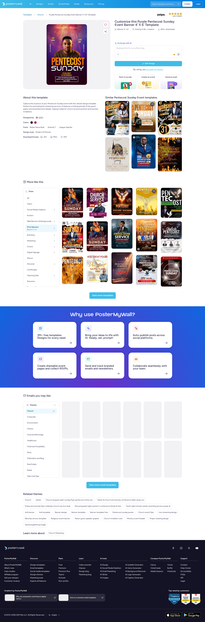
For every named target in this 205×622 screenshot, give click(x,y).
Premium (62, 568)
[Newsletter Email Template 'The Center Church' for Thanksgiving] (173, 459)
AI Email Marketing (108, 571)
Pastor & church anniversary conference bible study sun (120, 500)
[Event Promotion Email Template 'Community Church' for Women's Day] (132, 420)
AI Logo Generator (133, 574)
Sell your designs (11, 578)
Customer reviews (12, 581)
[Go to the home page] (11, 4)
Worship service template (35, 518)
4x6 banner (29, 512)
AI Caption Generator (134, 578)
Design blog (84, 571)
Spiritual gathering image (35, 525)
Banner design (61, 512)
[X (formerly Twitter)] (189, 548)
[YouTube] (197, 548)
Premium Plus (64, 571)
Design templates (37, 565)
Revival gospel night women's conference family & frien (98, 506)
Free (60, 565)
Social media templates (40, 571)
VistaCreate (155, 568)
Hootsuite (171, 571)
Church (28, 500)
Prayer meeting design (159, 518)
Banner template (78, 512)
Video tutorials (85, 565)
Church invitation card (113, 518)
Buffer (170, 568)
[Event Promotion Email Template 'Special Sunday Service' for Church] (91, 459)
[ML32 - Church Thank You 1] (153, 459)
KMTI (41, 117)
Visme (170, 565)
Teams (61, 574)
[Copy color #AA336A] (35, 122)
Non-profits (64, 581)
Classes (82, 568)
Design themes (36, 574)
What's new (9, 568)
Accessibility (186, 571)
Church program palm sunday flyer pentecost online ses (69, 500)
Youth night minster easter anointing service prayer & (148, 506)
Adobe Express (156, 571)
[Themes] (55, 405)
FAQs (183, 574)
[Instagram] (181, 548)
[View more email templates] (102, 485)
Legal (183, 581)
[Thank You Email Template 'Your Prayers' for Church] (112, 420)
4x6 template (44, 512)
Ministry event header (136, 518)
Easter (38, 500)
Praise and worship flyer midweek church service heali (47, 506)
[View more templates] (102, 295)
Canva (153, 565)
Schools (62, 578)
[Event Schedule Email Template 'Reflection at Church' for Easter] (153, 420)
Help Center (186, 568)
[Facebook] (173, 548)
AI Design (104, 565)
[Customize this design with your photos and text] (67, 54)
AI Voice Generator (133, 568)
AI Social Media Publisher (110, 568)
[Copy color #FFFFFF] (39, 122)
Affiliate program (11, 574)
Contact (184, 565)
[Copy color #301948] (31, 122)
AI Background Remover (135, 571)
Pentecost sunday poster (123, 512)
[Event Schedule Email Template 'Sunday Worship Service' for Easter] (71, 459)
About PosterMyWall (12, 565)
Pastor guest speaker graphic (87, 518)
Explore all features (38, 581)
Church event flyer (146, 512)
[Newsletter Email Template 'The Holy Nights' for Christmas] (91, 420)
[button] (105, 24)
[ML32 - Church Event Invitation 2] (112, 459)
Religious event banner (60, 518)
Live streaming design (168, 512)
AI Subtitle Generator (134, 565)
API (182, 578)
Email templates (36, 568)
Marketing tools (36, 578)
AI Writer (104, 574)
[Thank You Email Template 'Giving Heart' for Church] (173, 420)
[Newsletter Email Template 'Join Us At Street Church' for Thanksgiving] (71, 420)
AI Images (104, 578)
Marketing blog (85, 574)
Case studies (9, 571)
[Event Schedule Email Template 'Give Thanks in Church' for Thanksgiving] (132, 459)
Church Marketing (56, 533)
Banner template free (99, 512)
